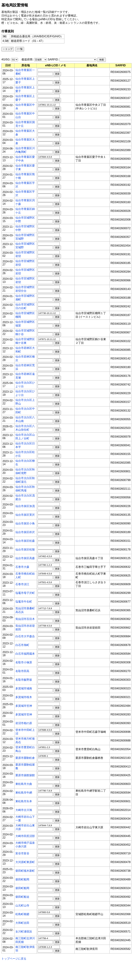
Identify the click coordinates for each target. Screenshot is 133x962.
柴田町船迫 (22, 896)
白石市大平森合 (25, 636)
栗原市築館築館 (25, 775)
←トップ (7, 49)
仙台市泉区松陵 (25, 549)
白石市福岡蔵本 (25, 653)
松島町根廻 (22, 914)
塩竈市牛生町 (23, 601)
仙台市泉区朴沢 (25, 532)
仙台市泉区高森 (25, 558)
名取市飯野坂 (23, 679)
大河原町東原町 (25, 862)
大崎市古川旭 (23, 809)
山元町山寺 (22, 905)
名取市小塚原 (23, 662)
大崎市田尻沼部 (25, 836)
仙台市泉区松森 (25, 540)
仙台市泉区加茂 (25, 506)
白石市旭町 (22, 645)
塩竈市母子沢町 (25, 592)
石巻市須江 (22, 584)
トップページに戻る (13, 958)
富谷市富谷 (22, 853)
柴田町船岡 (22, 879)
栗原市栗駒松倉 (25, 757)
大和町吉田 (22, 922)
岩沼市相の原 (23, 723)
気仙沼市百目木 (25, 618)
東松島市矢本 (23, 801)
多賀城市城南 (23, 688)
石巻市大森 (22, 566)
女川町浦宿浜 (23, 931)
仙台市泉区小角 (25, 523)
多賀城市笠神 (23, 705)
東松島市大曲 (23, 783)
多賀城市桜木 (23, 697)
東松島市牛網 (23, 792)
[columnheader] (8, 65)
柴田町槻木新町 (25, 870)
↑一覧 (20, 49)
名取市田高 (22, 671)
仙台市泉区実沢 (25, 514)
